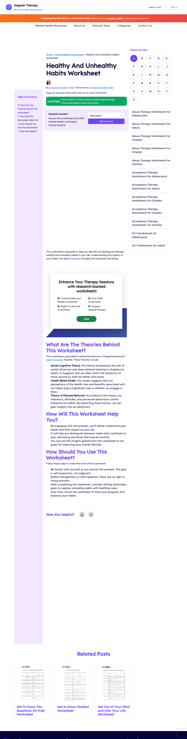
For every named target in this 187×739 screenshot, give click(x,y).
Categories (124, 25)
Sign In (174, 7)
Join (86, 318)
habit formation (54, 359)
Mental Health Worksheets (69, 54)
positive (76, 258)
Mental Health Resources (51, 25)
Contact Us (145, 25)
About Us (79, 25)
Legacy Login (154, 7)
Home (49, 54)
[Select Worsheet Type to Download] (106, 115)
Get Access (106, 121)
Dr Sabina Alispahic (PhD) (61, 87)
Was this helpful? (28, 131)
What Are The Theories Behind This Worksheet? (28, 109)
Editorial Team (101, 25)
